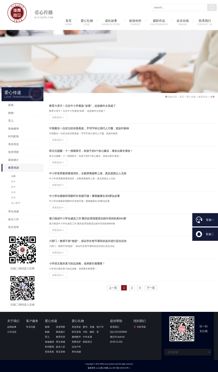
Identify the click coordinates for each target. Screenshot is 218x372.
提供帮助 (116, 321)
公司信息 (11, 332)
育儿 (11, 120)
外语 (13, 197)
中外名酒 (87, 337)
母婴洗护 (76, 341)
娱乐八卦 (13, 219)
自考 (13, 192)
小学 (13, 176)
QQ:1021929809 (118, 332)
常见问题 (30, 327)
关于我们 (13, 321)
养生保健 (13, 211)
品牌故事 (11, 327)
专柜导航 (141, 327)
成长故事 (111, 22)
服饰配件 (76, 337)
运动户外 (76, 346)
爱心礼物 (87, 22)
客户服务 (32, 321)
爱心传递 (191, 96)
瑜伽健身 (13, 128)
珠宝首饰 (13, 227)
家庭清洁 (87, 341)
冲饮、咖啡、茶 (91, 332)
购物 (11, 112)
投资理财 (13, 152)
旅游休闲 (135, 22)
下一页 (151, 287)
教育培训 (13, 167)
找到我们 (139, 321)
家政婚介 (13, 159)
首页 (68, 22)
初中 (13, 181)
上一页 (113, 287)
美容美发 (13, 144)
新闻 (11, 105)
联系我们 (205, 22)
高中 (13, 187)
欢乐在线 (183, 22)
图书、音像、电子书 (93, 327)
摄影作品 (159, 22)
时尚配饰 (13, 136)
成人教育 (15, 203)
